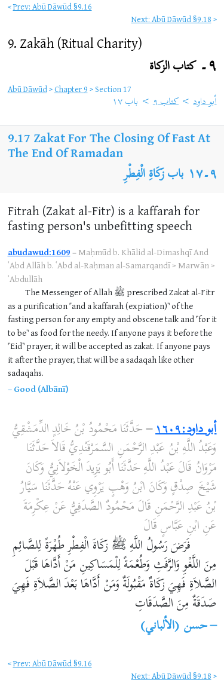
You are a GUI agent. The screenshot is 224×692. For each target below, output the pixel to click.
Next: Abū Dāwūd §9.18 (171, 19)
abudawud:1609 (39, 252)
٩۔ (183, 66)
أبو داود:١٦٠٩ (185, 430)
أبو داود (204, 102)
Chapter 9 (71, 88)
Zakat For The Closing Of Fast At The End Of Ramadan (109, 145)
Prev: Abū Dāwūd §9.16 (52, 6)
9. (75, 43)
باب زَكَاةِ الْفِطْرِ (154, 175)
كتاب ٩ (166, 102)
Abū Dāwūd (27, 88)
